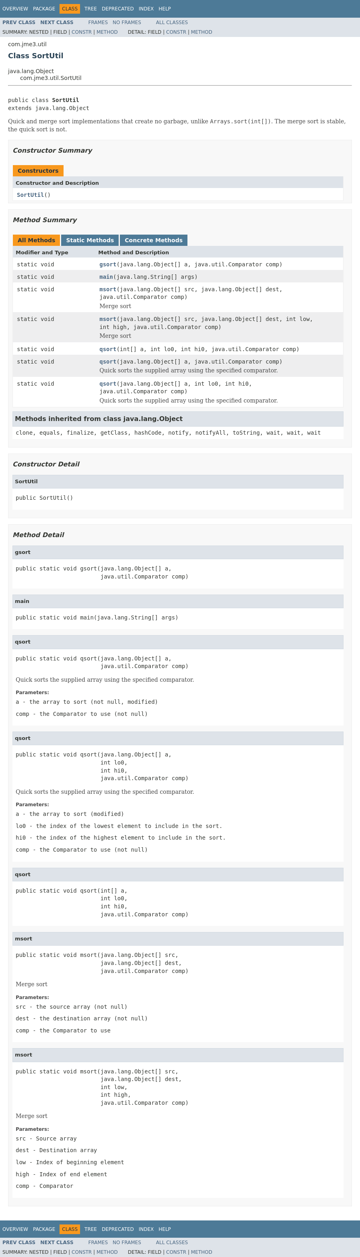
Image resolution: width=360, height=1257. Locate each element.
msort (107, 289)
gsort (107, 264)
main (106, 277)
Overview (15, 9)
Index (146, 9)
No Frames (127, 22)
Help (164, 9)
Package (44, 9)
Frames (98, 22)
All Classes (172, 22)
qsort (107, 349)
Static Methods (90, 240)
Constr (82, 32)
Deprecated (118, 9)
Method (107, 32)
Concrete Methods (154, 240)
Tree (90, 9)
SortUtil (30, 195)
